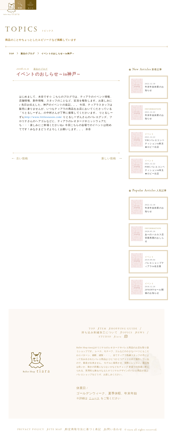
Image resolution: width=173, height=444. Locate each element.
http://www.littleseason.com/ (77, 116)
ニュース (94, 396)
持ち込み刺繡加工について (103, 330)
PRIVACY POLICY (31, 429)
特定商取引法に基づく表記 (86, 429)
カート (167, 5)
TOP (11, 51)
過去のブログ (28, 51)
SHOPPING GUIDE (129, 326)
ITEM (102, 326)
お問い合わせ (117, 429)
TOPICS (136, 330)
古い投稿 (22, 162)
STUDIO (108, 334)
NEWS (88, 334)
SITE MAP (56, 429)
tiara (127, 334)
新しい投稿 (108, 162)
